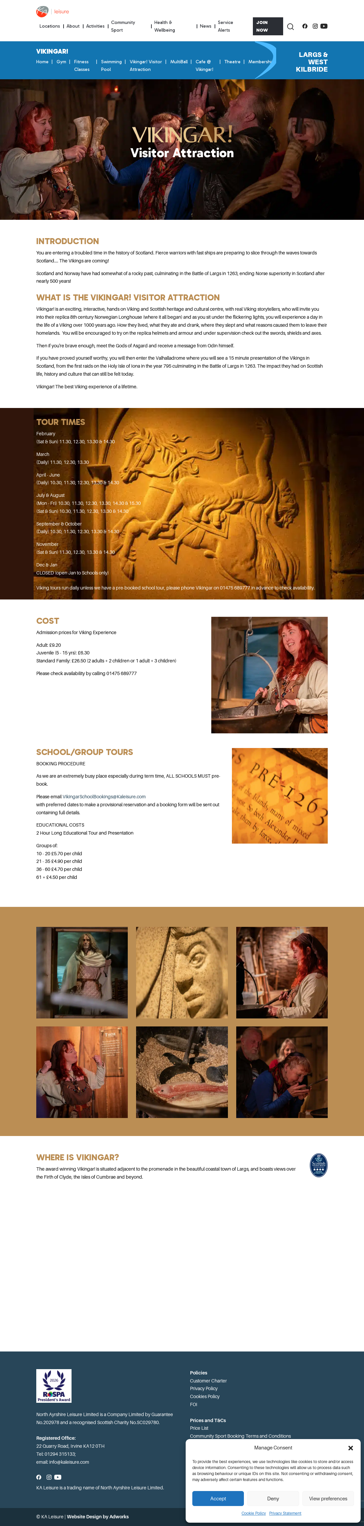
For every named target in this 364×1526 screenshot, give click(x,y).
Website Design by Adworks (98, 1516)
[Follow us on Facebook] (304, 26)
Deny (273, 1498)
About (73, 26)
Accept (218, 1498)
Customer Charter (208, 1380)
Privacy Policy (204, 1388)
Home (42, 62)
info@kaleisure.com (69, 1462)
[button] (350, 1448)
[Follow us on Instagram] (315, 26)
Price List (199, 1428)
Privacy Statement (285, 1513)
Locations (50, 26)
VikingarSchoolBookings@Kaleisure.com (105, 796)
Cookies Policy (205, 1396)
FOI (193, 1404)
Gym (61, 62)
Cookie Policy (254, 1513)
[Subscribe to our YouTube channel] (323, 26)
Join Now (262, 26)
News (205, 26)
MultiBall (179, 62)
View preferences (328, 1498)
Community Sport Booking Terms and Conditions (240, 1436)
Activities (95, 26)
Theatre (233, 62)
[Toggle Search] (290, 26)
